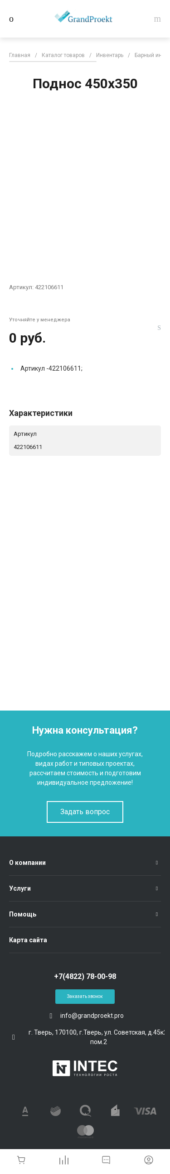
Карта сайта (28, 940)
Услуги (20, 888)
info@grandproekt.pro (92, 1015)
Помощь (22, 914)
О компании (27, 862)
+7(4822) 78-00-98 (85, 976)
